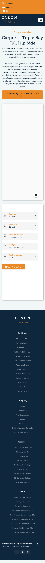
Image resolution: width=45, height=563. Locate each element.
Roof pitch (16, 245)
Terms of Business (22, 506)
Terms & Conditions (22, 497)
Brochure (22, 424)
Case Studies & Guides (22, 447)
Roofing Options (22, 460)
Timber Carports (22, 369)
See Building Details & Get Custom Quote (22, 94)
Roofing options (18, 255)
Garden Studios (22, 378)
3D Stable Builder (22, 482)
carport (13, 48)
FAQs (22, 419)
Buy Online (22, 382)
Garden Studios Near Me (22, 528)
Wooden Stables (23, 343)
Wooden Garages (22, 356)
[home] (9, 20)
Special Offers (22, 391)
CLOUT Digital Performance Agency (24, 544)
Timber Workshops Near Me (22, 532)
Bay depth (16, 224)
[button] (40, 20)
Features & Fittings (22, 465)
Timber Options (22, 456)
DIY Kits (22, 387)
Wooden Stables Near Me (22, 519)
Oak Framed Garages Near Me (22, 515)
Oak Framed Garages (22, 361)
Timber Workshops (22, 374)
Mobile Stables (22, 339)
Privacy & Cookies (22, 502)
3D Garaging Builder (22, 478)
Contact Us (22, 411)
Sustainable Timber (22, 474)
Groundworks (22, 469)
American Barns (22, 365)
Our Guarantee (22, 415)
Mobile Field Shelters (22, 352)
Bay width (16, 214)
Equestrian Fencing (22, 432)
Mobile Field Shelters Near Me (22, 524)
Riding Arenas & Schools (22, 428)
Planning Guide (22, 452)
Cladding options (19, 234)
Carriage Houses (22, 347)
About (22, 406)
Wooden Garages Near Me (22, 511)
